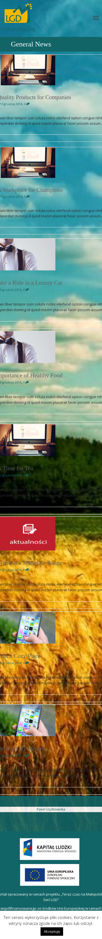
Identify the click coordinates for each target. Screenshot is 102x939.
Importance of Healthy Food (39, 376)
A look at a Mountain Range (39, 562)
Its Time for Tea (32, 468)
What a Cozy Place (34, 656)
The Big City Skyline (35, 749)
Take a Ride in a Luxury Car (39, 283)
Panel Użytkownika (51, 809)
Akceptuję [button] (52, 931)
